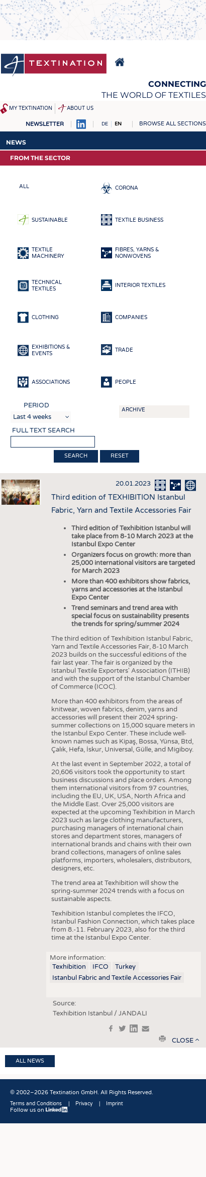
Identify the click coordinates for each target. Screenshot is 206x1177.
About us (80, 108)
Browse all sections (172, 123)
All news (30, 1061)
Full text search (43, 430)
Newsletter (45, 124)
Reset (120, 456)
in (134, 1028)
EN (118, 124)
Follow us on (39, 1110)
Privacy (83, 1104)
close (182, 1041)
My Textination (30, 108)
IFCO (100, 967)
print (162, 1039)
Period (36, 405)
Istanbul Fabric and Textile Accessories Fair (116, 978)
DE (104, 124)
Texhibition (69, 967)
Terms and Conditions (36, 1104)
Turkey (125, 967)
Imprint (114, 1104)
